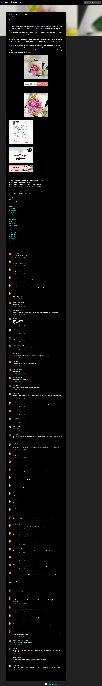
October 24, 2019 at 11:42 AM (20, 536)
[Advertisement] (72, 58)
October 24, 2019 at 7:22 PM (19, 578)
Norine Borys (12, 232)
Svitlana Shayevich (14, 234)
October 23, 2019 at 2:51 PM (19, 306)
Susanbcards (16, 461)
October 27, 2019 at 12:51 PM (20, 636)
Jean (14, 582)
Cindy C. (15, 493)
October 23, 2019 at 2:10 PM (19, 265)
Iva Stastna (15, 453)
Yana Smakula (12, 238)
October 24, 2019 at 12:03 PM (20, 544)
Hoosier (15, 556)
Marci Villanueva (17, 369)
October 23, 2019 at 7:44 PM (19, 373)
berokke (15, 508)
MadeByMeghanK (17, 345)
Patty (14, 385)
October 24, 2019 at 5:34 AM (20, 473)
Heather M (15, 434)
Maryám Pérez (12, 223)
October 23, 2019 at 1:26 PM (19, 257)
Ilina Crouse (12, 208)
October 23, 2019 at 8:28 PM (19, 389)
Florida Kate (16, 477)
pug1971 (15, 418)
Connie (14, 648)
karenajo (15, 665)
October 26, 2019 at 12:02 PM (20, 619)
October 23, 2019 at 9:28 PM (19, 422)
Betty (14, 310)
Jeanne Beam (16, 293)
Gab (14, 589)
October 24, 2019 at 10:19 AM (20, 513)
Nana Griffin (16, 501)
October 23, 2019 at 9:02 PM (19, 406)
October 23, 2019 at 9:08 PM (19, 414)
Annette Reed (16, 548)
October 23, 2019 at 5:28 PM (19, 357)
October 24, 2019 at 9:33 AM (20, 497)
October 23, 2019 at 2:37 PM (19, 298)
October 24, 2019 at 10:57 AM (20, 521)
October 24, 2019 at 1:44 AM (20, 440)
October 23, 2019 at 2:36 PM (19, 289)
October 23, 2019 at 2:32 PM (19, 281)
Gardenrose (15, 337)
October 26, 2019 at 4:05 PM (19, 627)
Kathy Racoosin (13, 215)
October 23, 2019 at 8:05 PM (19, 381)
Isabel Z (14, 253)
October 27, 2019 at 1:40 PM (19, 644)
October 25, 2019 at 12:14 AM (20, 594)
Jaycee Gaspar (12, 210)
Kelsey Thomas (16, 302)
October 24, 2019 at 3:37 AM (20, 465)
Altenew (11, 199)
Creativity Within (12, 2)
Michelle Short (13, 225)
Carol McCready (17, 540)
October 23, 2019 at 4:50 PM (19, 341)
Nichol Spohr (12, 230)
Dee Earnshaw (16, 377)
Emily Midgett (12, 206)
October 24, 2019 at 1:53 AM (20, 449)
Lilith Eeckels (12, 221)
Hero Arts (11, 197)
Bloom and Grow (35, 32)
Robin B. (15, 572)
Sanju (14, 269)
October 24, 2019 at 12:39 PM (20, 552)
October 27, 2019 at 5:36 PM (19, 661)
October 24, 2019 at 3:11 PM (19, 560)
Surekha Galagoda (17, 443)
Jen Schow (11, 212)
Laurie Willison (13, 217)
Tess (14, 532)
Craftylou (15, 426)
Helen (14, 361)
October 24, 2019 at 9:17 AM (20, 489)
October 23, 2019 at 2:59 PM (19, 314)
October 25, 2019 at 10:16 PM (20, 611)
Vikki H (14, 402)
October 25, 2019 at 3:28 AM (20, 603)
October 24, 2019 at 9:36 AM (20, 505)
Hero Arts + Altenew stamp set (35, 28)
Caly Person (12, 204)
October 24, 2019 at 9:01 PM (19, 586)
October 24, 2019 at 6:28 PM (19, 568)
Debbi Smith (16, 261)
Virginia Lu (12, 236)
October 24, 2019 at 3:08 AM (20, 457)
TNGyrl (14, 485)
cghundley (15, 318)
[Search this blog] (94, 2)
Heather (15, 607)
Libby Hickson (12, 219)
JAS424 (14, 564)
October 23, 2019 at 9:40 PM (19, 430)
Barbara (15, 393)
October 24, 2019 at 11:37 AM (20, 529)
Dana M (14, 615)
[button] (9, 19)
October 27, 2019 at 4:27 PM (19, 653)
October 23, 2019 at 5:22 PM (19, 349)
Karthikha (15, 329)
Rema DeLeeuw (16, 410)
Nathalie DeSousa (13, 227)
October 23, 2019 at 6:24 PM (19, 365)
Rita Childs (15, 524)
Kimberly (15, 285)
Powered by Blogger (51, 684)
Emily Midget (35, 41)
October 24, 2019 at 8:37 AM (20, 481)
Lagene (14, 631)
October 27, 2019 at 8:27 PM (19, 669)
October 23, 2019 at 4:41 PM (19, 333)
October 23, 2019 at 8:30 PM (19, 398)
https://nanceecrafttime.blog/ (20, 640)
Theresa (15, 469)
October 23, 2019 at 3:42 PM (19, 325)
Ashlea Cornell (13, 202)
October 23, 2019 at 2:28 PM (19, 273)
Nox (14, 516)
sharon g (15, 277)
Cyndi (14, 623)
